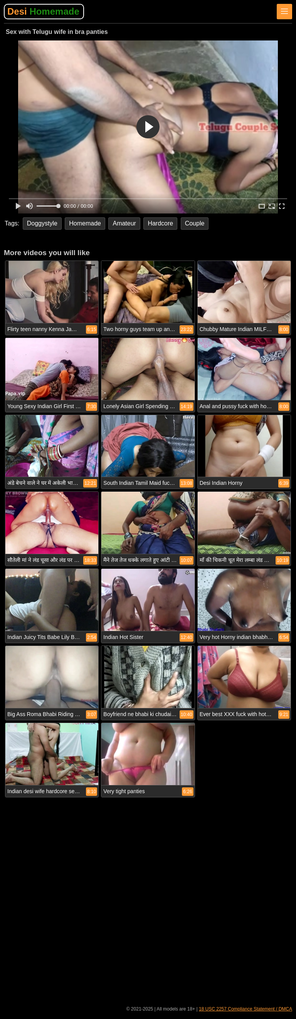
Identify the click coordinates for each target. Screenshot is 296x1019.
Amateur (124, 223)
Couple (195, 223)
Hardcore (160, 223)
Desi (43, 11)
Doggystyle (42, 223)
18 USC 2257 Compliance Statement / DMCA (245, 1009)
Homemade (85, 223)
